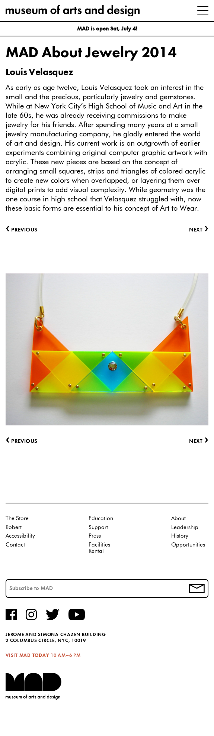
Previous (21, 441)
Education (101, 518)
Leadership (184, 527)
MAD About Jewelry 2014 (91, 53)
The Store (17, 518)
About (178, 518)
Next (198, 441)
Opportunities (188, 545)
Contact (15, 545)
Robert (14, 527)
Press (95, 536)
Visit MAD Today (27, 655)
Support (98, 527)
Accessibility (20, 536)
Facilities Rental (99, 548)
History (179, 536)
